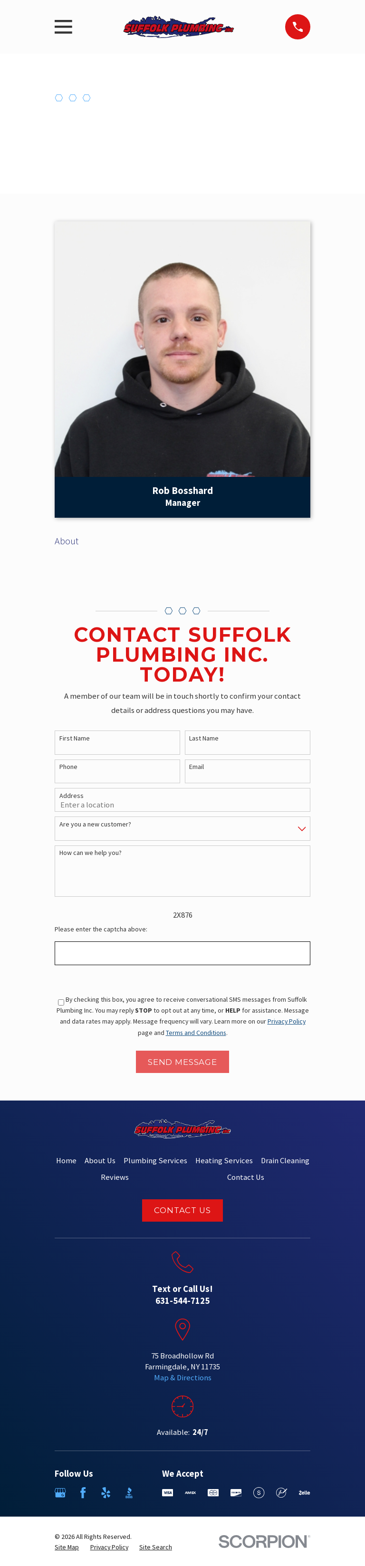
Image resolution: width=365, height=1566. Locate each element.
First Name (74, 738)
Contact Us (245, 1177)
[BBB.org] (129, 1492)
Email (196, 767)
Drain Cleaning (285, 1161)
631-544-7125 (182, 1300)
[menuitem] (67, 1547)
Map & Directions (182, 1378)
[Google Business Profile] (60, 1492)
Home (66, 1161)
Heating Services (224, 1161)
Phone (68, 767)
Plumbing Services (155, 1161)
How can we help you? (90, 853)
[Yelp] (105, 1492)
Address (71, 796)
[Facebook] (82, 1492)
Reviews (115, 1177)
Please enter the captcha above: (101, 929)
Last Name (204, 738)
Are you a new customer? (95, 824)
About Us (100, 1161)
